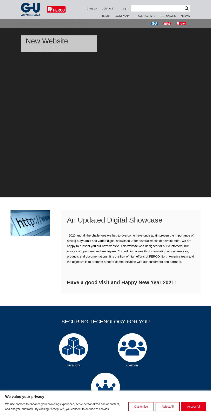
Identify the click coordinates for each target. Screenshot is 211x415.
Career (92, 8)
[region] (105, 403)
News (185, 15)
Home (105, 15)
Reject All (167, 406)
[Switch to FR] (125, 9)
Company (122, 15)
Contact (108, 8)
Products (143, 15)
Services (168, 15)
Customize (141, 406)
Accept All (193, 406)
